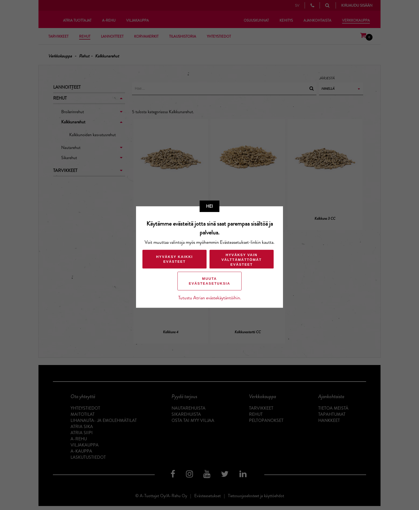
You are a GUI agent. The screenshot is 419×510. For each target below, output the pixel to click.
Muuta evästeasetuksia (209, 281)
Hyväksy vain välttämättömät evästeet (242, 259)
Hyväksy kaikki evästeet (174, 259)
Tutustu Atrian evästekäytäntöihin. (209, 298)
